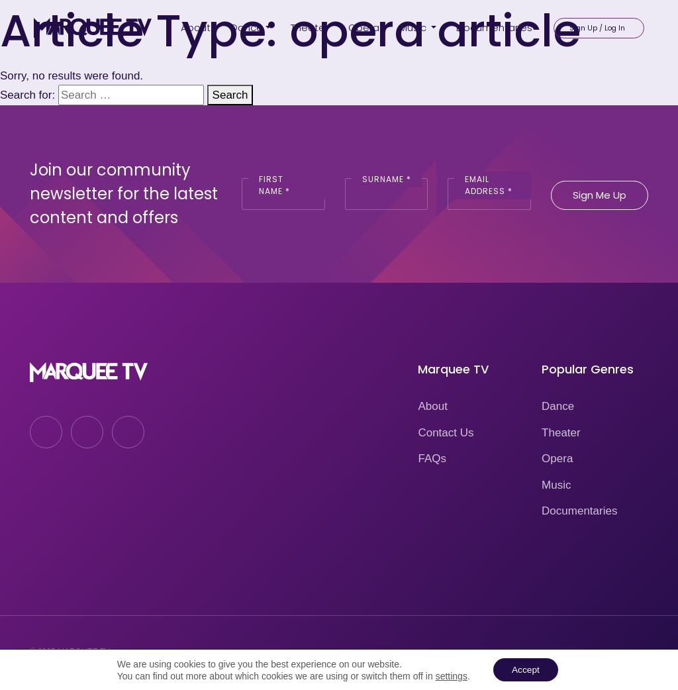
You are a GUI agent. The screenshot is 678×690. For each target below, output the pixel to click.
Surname (386, 179)
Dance (558, 406)
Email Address (488, 185)
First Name (274, 185)
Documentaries (579, 511)
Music (556, 485)
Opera (557, 458)
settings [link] (450, 675)
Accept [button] (525, 669)
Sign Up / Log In (597, 27)
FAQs (432, 458)
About (432, 406)
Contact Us (445, 432)
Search (230, 95)
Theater (561, 432)
